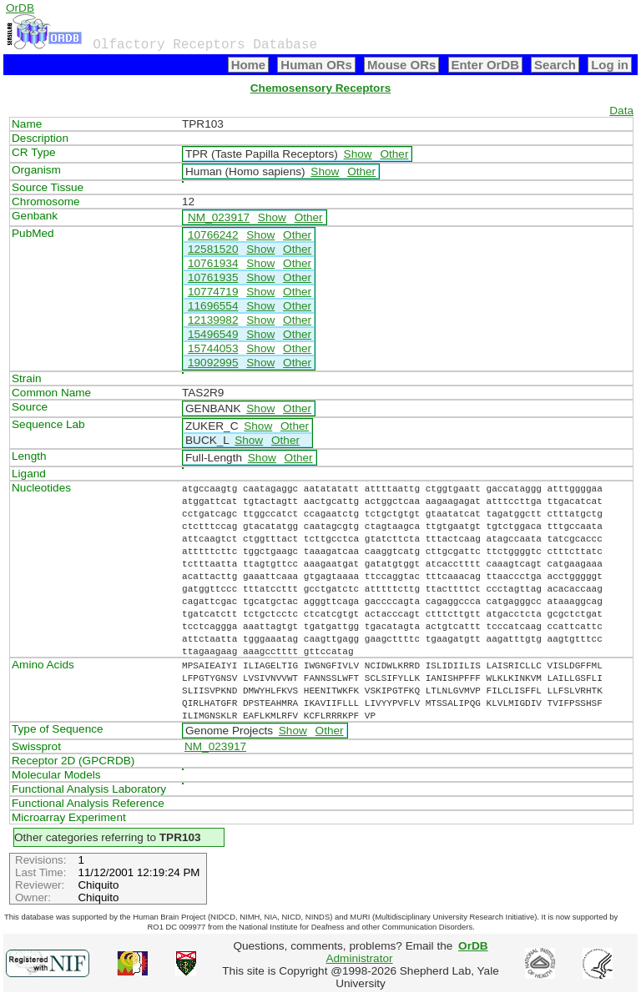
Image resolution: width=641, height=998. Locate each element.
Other (394, 154)
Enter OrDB (485, 65)
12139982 (213, 320)
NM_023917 (219, 217)
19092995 (213, 362)
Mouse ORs (401, 65)
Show (358, 154)
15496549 (213, 334)
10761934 (213, 263)
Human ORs (316, 65)
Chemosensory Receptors (320, 88)
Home (248, 65)
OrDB (20, 8)
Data (621, 110)
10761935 (213, 277)
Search (555, 65)
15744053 (213, 348)
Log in (609, 65)
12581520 (213, 249)
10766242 (213, 235)
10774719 (213, 291)
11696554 (213, 306)
